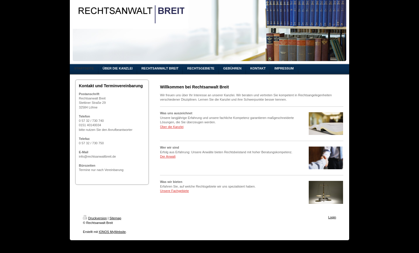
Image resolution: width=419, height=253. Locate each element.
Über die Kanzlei (172, 127)
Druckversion (95, 218)
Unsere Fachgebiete (174, 191)
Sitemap (115, 218)
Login (332, 217)
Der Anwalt (167, 156)
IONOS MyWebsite (112, 232)
